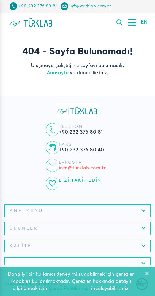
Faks (65, 144)
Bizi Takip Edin (80, 180)
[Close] (147, 274)
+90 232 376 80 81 (37, 6)
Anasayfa (58, 73)
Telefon (71, 127)
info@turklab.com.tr (90, 6)
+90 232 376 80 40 (81, 150)
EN (144, 22)
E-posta (70, 162)
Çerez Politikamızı (69, 288)
